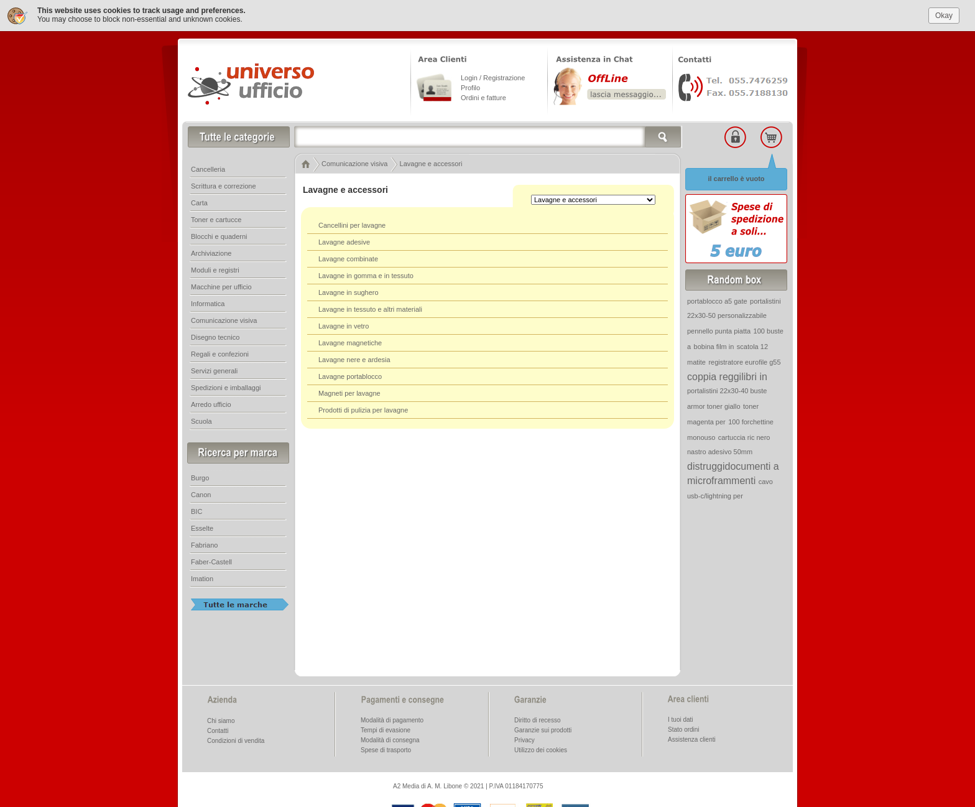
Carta (199, 201)
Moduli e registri (215, 269)
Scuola (201, 420)
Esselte (202, 527)
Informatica (207, 302)
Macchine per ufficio (221, 285)
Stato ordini (684, 728)
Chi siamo (220, 719)
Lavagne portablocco (350, 375)
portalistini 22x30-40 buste (727, 389)
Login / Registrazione (493, 76)
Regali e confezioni (220, 353)
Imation (202, 577)
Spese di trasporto (386, 748)
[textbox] (488, 135)
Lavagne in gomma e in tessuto (366, 274)
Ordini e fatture (483, 96)
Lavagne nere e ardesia (354, 358)
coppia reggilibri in (727, 375)
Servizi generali (214, 369)
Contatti (217, 729)
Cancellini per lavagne (352, 224)
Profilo (470, 86)
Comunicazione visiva (224, 319)
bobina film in (714, 345)
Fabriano (204, 544)
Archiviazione (211, 252)
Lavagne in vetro (343, 325)
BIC (196, 510)
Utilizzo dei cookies (540, 748)
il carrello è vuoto (736, 177)
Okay (944, 13)
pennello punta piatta (719, 330)
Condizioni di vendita (235, 739)
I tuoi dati (680, 718)
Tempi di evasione (385, 728)
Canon (201, 493)
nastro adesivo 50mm (719, 450)
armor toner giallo (714, 405)
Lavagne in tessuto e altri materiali (370, 308)
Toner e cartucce (216, 218)
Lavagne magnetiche (350, 341)
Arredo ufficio (211, 403)
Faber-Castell (211, 560)
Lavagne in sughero (348, 291)
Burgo (200, 476)
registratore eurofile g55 (744, 361)
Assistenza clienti (692, 738)
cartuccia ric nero (744, 436)
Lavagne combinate (348, 257)
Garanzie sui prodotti (542, 728)
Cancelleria (208, 168)
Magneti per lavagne (349, 392)
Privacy (524, 738)
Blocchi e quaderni (219, 235)
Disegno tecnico (215, 336)
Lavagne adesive (344, 241)
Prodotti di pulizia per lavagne (363, 409)
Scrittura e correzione (223, 185)
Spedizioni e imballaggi (226, 386)
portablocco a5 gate (717, 300)
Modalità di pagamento (392, 719)
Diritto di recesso (537, 719)
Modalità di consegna (390, 738)
